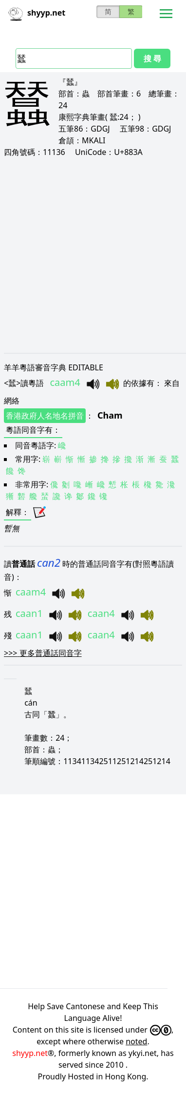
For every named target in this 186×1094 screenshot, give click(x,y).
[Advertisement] (93, 255)
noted (136, 1041)
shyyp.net (30, 1053)
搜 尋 (152, 58)
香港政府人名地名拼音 (45, 415)
